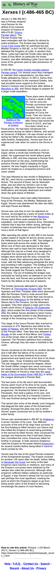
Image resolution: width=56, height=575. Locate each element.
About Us (28, 568)
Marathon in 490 (10, 88)
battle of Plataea (10, 329)
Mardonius (43, 216)
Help (7, 563)
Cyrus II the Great (10, 46)
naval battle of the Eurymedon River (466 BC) (25, 373)
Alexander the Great (14, 462)
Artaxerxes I (48, 443)
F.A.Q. (17, 563)
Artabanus (48, 419)
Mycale (5, 334)
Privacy (41, 568)
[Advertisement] (41, 26)
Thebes (47, 334)
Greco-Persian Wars (12, 33)
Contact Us (30, 563)
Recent (14, 568)
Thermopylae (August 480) (28, 289)
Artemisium (20, 299)
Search (45, 563)
